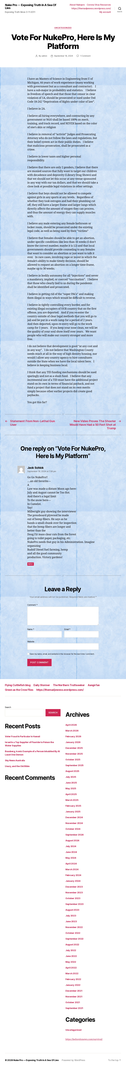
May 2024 (70, 857)
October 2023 (72, 898)
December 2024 (74, 817)
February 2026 (73, 736)
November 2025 (74, 753)
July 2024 (70, 846)
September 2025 (74, 765)
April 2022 (71, 967)
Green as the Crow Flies (19, 689)
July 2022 (70, 950)
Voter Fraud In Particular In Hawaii (22, 736)
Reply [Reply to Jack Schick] (30, 564)
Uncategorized (63, 28)
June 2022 (71, 956)
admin (44, 56)
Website (30, 641)
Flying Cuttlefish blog (18, 685)
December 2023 (74, 886)
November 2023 (74, 892)
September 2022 (74, 938)
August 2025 (72, 771)
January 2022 (72, 985)
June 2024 (71, 852)
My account (105, 12)
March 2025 (71, 800)
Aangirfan (94, 685)
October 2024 (72, 829)
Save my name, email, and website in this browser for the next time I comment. (62, 654)
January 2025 (72, 811)
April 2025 (71, 794)
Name (30, 629)
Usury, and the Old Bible (17, 766)
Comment (32, 605)
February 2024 (73, 875)
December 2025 (74, 748)
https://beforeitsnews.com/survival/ (83, 1039)
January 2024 (72, 881)
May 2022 (70, 961)
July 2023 (70, 915)
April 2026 (71, 724)
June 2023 (71, 921)
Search (8, 707)
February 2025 (73, 805)
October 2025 (72, 759)
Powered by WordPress (73, 1060)
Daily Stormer (41, 685)
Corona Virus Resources (99, 4)
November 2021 (73, 996)
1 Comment (85, 56)
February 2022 (73, 979)
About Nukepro (77, 4)
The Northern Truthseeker (69, 685)
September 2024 (74, 834)
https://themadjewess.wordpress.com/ (91, 8)
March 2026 (71, 730)
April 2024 (71, 863)
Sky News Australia (15, 760)
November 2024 (74, 823)
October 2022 (72, 933)
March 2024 (71, 869)
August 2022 (72, 944)
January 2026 (72, 742)
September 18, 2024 (63, 56)
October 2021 (72, 1002)
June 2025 (71, 782)
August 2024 (72, 840)
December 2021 (73, 990)
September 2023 (74, 904)
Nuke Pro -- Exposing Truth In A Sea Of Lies (30, 6)
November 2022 (74, 927)
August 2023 (72, 909)
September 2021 (74, 1008)
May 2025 (70, 788)
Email (67, 629)
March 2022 (71, 973)
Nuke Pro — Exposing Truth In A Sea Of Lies (36, 1060)
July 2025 (70, 776)
